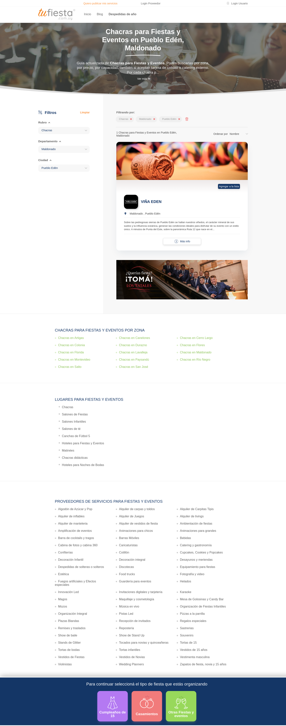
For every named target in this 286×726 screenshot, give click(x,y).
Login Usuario (239, 3)
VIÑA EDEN (151, 202)
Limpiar (85, 112)
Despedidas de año (122, 14)
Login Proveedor (151, 3)
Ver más (142, 78)
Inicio (87, 14)
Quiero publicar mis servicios (100, 3)
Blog (100, 14)
